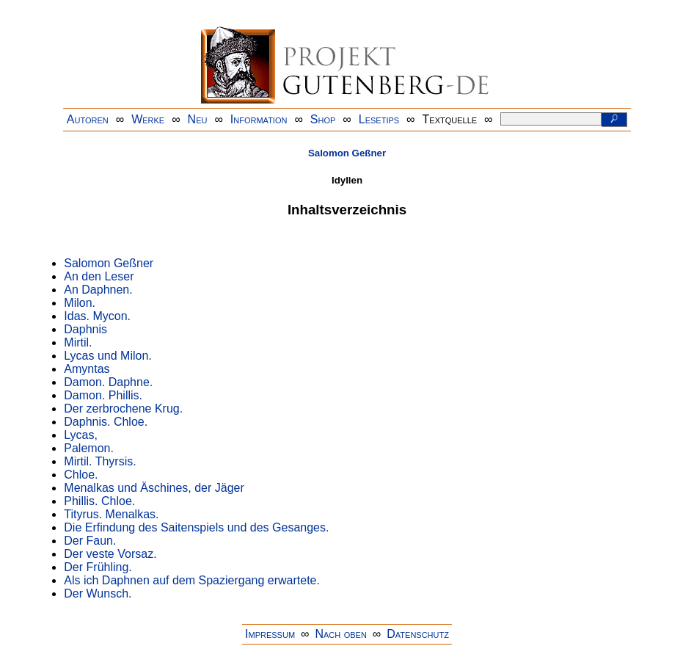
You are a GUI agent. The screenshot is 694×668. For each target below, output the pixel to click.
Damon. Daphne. (108, 382)
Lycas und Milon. (107, 355)
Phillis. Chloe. (99, 501)
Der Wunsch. (97, 593)
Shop (323, 119)
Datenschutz (418, 634)
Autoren (88, 119)
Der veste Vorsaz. (110, 554)
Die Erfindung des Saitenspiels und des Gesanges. (196, 527)
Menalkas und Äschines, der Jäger (154, 488)
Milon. (79, 303)
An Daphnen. (98, 289)
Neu (198, 119)
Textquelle (450, 119)
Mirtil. (78, 342)
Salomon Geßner (347, 153)
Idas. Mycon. (97, 316)
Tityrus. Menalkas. (111, 514)
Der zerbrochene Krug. (123, 408)
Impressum (270, 634)
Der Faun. (90, 540)
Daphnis (85, 329)
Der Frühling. (97, 567)
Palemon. (89, 448)
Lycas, (81, 435)
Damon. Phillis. (103, 395)
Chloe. (81, 474)
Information (259, 119)
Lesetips (379, 119)
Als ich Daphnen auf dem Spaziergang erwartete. (192, 580)
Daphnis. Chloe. (105, 421)
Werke (147, 119)
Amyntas (86, 369)
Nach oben (340, 634)
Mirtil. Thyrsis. (100, 461)
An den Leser (99, 276)
